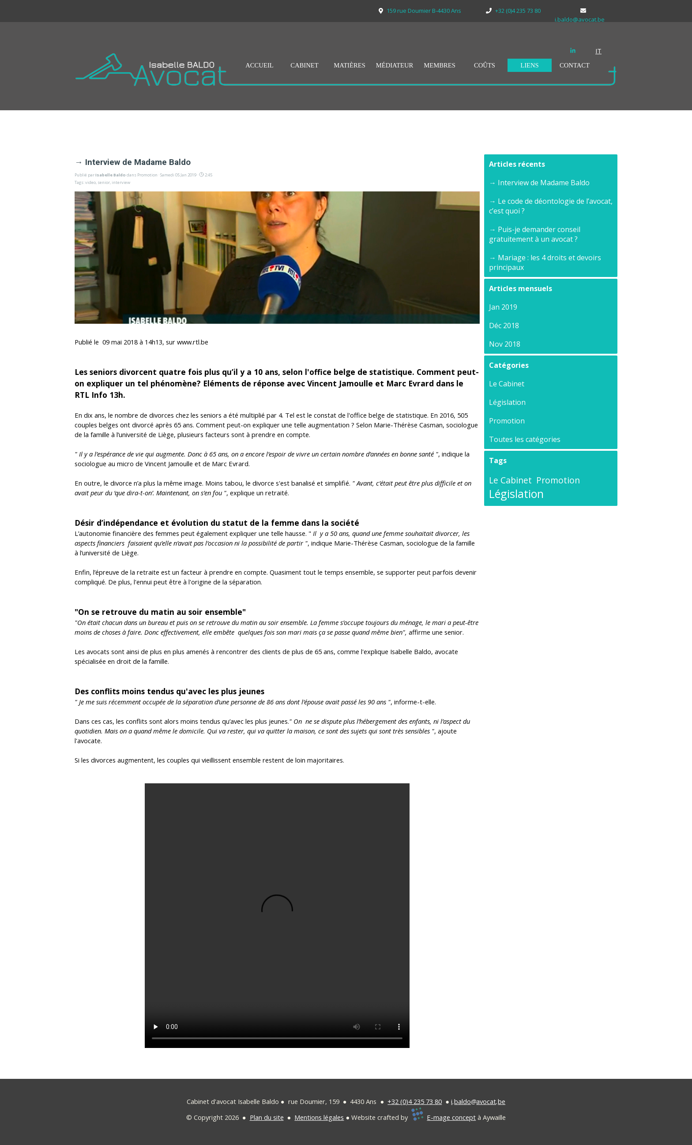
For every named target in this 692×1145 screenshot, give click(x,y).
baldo (462, 1101)
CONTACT (575, 65)
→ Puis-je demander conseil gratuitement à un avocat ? (534, 234)
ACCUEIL (259, 65)
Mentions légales (319, 1117)
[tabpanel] (604, 51)
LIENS (529, 65)
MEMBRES (439, 65)
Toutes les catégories (524, 439)
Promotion (507, 421)
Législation (507, 402)
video (90, 182)
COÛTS (484, 65)
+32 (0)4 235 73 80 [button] (414, 1101)
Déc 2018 (504, 325)
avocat (486, 1101)
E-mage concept (451, 1117)
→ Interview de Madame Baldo (539, 182)
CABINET (304, 65)
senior (104, 182)
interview (121, 182)
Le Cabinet (506, 384)
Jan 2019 (503, 307)
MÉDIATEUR (395, 65)
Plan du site (267, 1117)
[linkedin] (572, 50)
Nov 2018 (504, 344)
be (501, 1101)
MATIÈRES (349, 65)
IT (598, 50)
